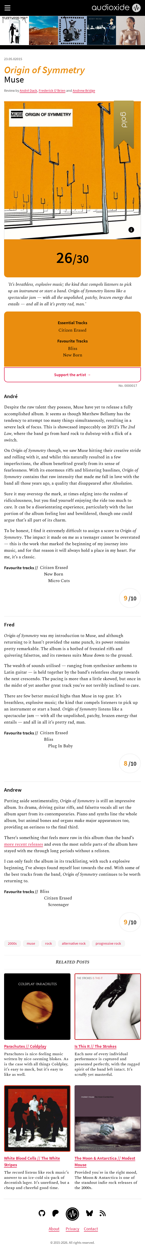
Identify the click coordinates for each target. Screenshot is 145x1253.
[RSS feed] (102, 1214)
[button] (7, 8)
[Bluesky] (89, 1214)
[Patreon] (55, 1214)
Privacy (72, 1228)
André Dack (28, 90)
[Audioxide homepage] (72, 1214)
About (54, 1228)
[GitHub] (42, 1214)
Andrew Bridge (84, 90)
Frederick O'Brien (52, 90)
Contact (91, 1228)
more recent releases (23, 844)
